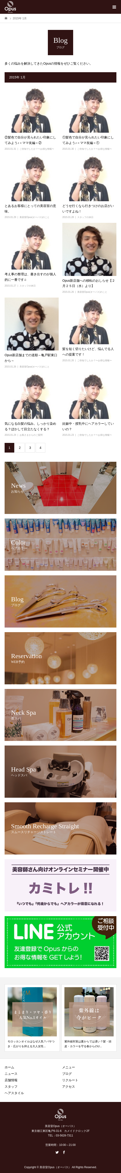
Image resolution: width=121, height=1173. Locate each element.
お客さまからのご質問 (31, 435)
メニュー (68, 1067)
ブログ (67, 1073)
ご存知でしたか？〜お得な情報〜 (37, 149)
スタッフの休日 (85, 217)
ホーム (9, 1067)
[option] (32, 1018)
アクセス (68, 1086)
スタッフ (11, 1086)
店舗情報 (11, 1080)
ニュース (11, 1073)
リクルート (70, 1080)
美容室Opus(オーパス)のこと (35, 217)
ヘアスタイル (14, 1093)
